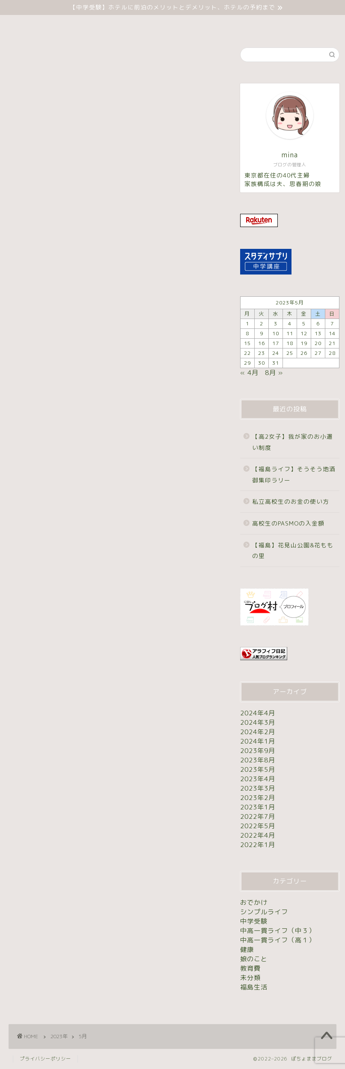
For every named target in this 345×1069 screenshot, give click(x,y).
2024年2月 (257, 731)
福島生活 (254, 987)
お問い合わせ (233, 25)
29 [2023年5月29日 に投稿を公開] (247, 362)
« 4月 (249, 372)
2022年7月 (257, 816)
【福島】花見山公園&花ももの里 (292, 550)
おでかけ (254, 902)
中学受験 (146, 25)
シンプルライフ (264, 911)
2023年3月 (257, 788)
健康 (247, 949)
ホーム (103, 25)
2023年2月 (257, 797)
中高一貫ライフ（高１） (277, 940)
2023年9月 (257, 750)
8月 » (274, 372)
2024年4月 (257, 713)
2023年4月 (257, 778)
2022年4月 (257, 835)
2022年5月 (257, 825)
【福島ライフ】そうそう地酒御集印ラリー (294, 474)
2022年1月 (257, 844)
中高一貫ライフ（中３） (277, 930)
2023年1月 (257, 807)
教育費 (250, 968)
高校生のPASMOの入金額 (288, 523)
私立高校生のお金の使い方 (290, 501)
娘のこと (254, 958)
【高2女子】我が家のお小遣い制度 (292, 442)
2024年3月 (257, 722)
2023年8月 (257, 760)
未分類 (186, 25)
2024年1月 (257, 741)
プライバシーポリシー (45, 1058)
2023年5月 (257, 769)
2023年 (59, 1036)
